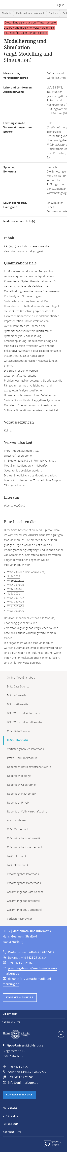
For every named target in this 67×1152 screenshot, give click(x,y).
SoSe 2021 (13, 594)
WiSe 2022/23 (15, 602)
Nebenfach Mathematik (21, 794)
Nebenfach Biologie (19, 776)
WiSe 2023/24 (15, 607)
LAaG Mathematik (18, 865)
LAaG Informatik (17, 856)
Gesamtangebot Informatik (23, 901)
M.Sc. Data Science (18, 731)
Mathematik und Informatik (30, 13)
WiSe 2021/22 (15, 598)
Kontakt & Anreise (19, 997)
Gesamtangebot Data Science (25, 892)
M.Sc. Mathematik (18, 830)
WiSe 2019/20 (15, 585)
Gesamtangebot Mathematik (24, 910)
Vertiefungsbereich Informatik (25, 749)
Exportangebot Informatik (23, 874)
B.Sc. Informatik (16, 696)
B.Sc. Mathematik (17, 704)
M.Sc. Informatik (17, 740)
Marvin (8, 638)
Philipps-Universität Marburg (16, 1034)
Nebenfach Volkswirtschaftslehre (27, 812)
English (60, 5)
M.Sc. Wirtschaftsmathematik (25, 847)
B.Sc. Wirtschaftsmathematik (24, 722)
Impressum (9, 1014)
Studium (53, 13)
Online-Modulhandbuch (21, 678)
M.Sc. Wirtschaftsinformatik (23, 838)
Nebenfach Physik (18, 803)
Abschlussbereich (17, 821)
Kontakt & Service (19, 1094)
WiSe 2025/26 (15, 611)
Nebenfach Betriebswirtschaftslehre (29, 767)
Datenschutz (11, 1022)
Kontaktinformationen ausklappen (61, 1034)
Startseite (7, 13)
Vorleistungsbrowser (19, 919)
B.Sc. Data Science (18, 687)
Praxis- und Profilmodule (22, 758)
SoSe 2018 (13, 576)
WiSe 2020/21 (15, 589)
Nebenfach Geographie (21, 785)
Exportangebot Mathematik (24, 883)
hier (44, 33)
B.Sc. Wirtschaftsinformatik (23, 713)
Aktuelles (10, 1108)
